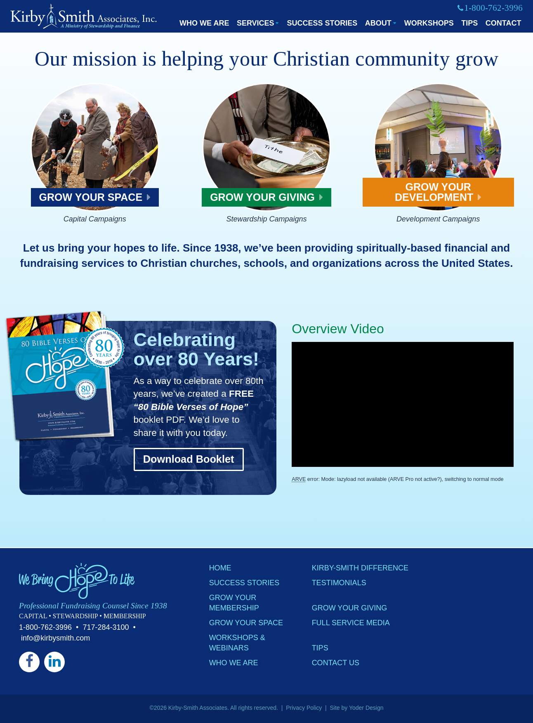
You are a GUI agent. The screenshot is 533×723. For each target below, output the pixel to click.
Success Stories (322, 23)
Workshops (429, 23)
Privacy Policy (304, 707)
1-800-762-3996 (45, 628)
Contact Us (335, 663)
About (378, 23)
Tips (469, 23)
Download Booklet (188, 459)
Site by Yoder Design (357, 707)
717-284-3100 (106, 628)
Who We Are (204, 23)
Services (255, 23)
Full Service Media (351, 623)
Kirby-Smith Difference (360, 568)
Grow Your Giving (266, 197)
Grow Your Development (438, 192)
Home (220, 568)
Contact (503, 23)
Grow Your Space (95, 197)
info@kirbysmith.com (55, 638)
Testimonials (339, 583)
